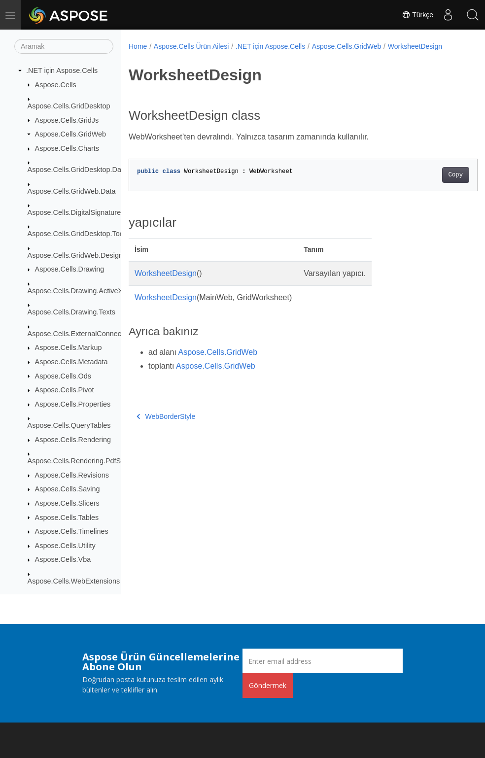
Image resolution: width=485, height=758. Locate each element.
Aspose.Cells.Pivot (64, 390)
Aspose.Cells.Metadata (71, 362)
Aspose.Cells (55, 85)
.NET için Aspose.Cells (62, 70)
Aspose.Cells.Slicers (67, 503)
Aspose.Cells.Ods (63, 376)
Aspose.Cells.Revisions (72, 475)
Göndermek (267, 685)
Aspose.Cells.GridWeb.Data (72, 191)
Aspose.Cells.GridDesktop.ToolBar (82, 234)
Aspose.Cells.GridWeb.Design (75, 255)
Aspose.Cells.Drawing (69, 269)
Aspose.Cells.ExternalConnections (82, 334)
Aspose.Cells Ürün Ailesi (191, 46)
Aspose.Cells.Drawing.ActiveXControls (88, 291)
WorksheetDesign (415, 46)
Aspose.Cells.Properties (73, 404)
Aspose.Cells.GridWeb (70, 134)
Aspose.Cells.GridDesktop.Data (77, 169)
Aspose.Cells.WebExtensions (74, 581)
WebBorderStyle (166, 416)
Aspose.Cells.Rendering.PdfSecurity (85, 461)
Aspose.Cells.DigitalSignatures (76, 212)
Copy (431, 175)
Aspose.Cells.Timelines (71, 531)
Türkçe (417, 14)
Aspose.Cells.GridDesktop (69, 106)
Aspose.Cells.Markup (68, 347)
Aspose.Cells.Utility (65, 546)
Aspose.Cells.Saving (67, 489)
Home (138, 46)
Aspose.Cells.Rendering (73, 440)
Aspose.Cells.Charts (67, 148)
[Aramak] (63, 46)
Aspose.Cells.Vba (63, 559)
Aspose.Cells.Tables (67, 517)
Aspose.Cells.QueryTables (69, 425)
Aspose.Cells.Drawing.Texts (71, 312)
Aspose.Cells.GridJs (67, 120)
